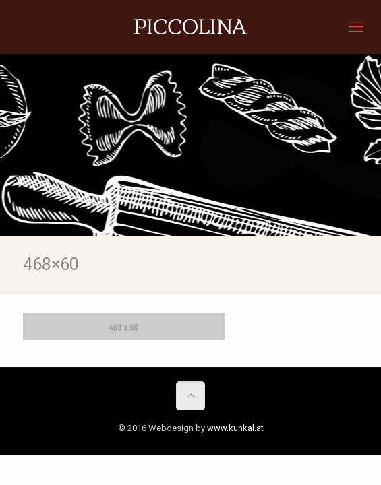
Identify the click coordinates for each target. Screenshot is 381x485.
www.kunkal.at (235, 428)
